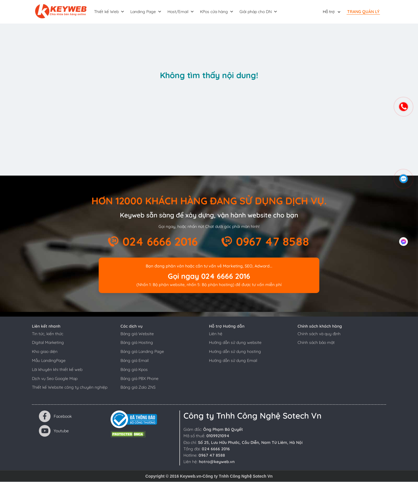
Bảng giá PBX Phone (139, 378)
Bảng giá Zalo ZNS (138, 387)
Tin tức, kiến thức (47, 334)
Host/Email (181, 12)
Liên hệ (215, 334)
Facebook (55, 416)
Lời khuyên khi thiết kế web (57, 369)
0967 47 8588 (272, 242)
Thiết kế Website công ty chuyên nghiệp (69, 387)
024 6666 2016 (160, 242)
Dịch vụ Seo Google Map (55, 378)
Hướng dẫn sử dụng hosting (235, 351)
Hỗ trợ (328, 11)
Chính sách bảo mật (316, 342)
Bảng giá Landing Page (142, 351)
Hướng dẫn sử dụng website (235, 342)
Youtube (54, 431)
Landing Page (147, 12)
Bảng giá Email (134, 360)
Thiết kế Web (110, 12)
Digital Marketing (48, 342)
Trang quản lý (363, 11)
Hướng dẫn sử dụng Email (233, 360)
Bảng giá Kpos (134, 369)
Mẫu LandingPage (49, 360)
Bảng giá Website (137, 334)
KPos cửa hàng (218, 12)
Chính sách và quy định (319, 334)
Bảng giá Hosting (136, 342)
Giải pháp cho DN (259, 12)
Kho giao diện (44, 351)
